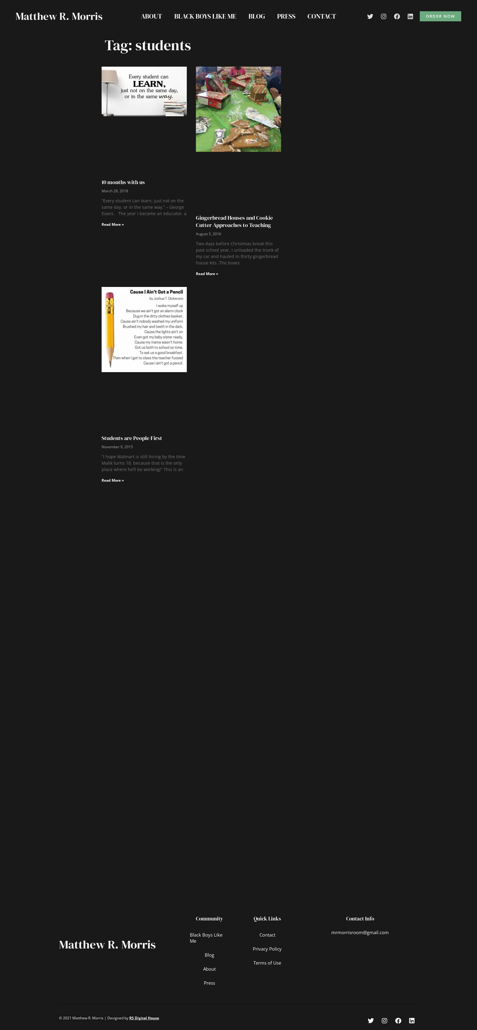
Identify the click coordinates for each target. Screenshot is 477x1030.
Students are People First (132, 438)
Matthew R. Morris (59, 16)
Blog (257, 16)
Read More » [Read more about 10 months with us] (113, 224)
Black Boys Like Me (204, 16)
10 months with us (123, 182)
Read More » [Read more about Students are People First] (113, 480)
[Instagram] (384, 16)
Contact (324, 16)
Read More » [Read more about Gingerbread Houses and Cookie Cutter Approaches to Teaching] (207, 273)
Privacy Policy (267, 949)
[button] (440, 16)
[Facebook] (397, 16)
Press (287, 16)
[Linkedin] (410, 16)
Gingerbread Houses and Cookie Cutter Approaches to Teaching (234, 221)
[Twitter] (370, 16)
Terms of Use (267, 963)
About (149, 16)
